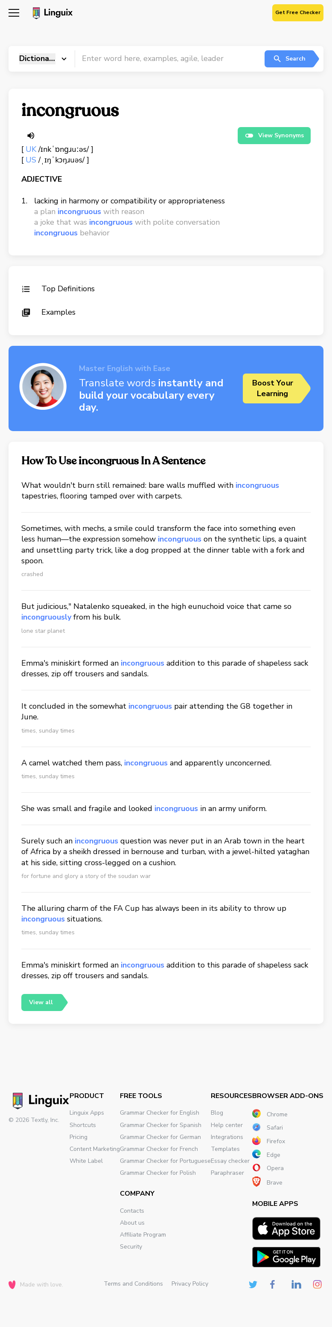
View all (41, 1002)
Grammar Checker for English (159, 1113)
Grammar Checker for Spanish (160, 1125)
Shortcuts (83, 1125)
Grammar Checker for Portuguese (165, 1161)
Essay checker (230, 1161)
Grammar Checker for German (160, 1137)
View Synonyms (274, 135)
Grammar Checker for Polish (158, 1173)
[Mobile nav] (14, 14)
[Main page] (51, 14)
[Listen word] (30, 135)
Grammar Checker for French (159, 1149)
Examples (48, 312)
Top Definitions (58, 289)
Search (289, 59)
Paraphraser (227, 1173)
